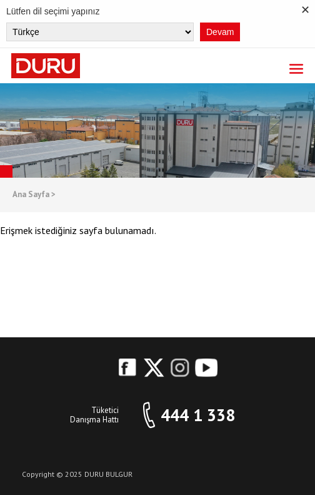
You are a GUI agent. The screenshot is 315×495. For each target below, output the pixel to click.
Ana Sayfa (34, 195)
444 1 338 (198, 415)
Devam (220, 32)
